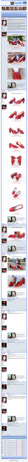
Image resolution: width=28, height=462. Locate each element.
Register (14, 13)
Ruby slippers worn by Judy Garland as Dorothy (21, 84)
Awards (16, 13)
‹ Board (4, 458)
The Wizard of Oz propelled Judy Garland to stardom (22, 247)
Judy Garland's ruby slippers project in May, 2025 (11, 442)
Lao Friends (9, 13)
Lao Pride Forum (3, 14)
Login (12, 13)
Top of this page (6, 458)
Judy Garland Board (10, 14)
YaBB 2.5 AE (17, 460)
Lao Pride (13, 459)
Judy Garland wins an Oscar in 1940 (20, 85)
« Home (2, 458)
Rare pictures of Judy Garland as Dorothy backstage (22, 294)
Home (3, 13)
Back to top (3, 89)
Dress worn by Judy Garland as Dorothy (21, 293)
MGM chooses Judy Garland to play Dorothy (21, 217)
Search (7, 13)
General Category (6, 14)
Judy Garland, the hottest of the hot (20, 250)
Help (5, 13)
